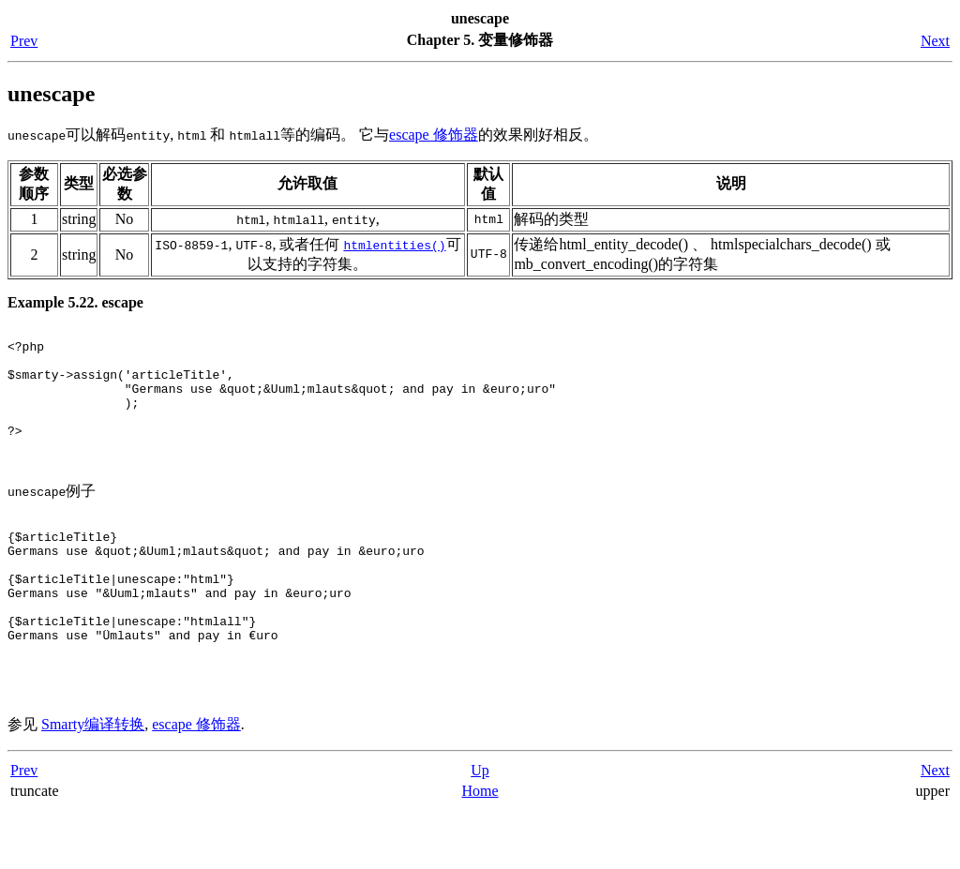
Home (479, 850)
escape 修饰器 (433, 134)
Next (935, 41)
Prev (24, 41)
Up (480, 829)
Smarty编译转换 (92, 783)
